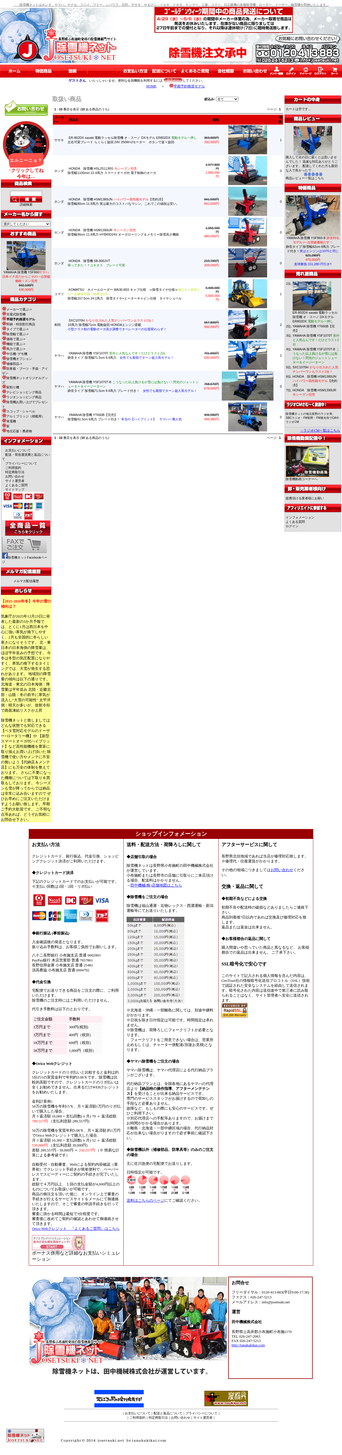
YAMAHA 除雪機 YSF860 (26, 276)
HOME (151, 86)
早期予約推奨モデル (187, 86)
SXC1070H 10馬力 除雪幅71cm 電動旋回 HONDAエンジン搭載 (117, 325)
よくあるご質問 (16, 485)
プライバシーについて (21, 463)
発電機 (9, 421)
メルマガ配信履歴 (26, 581)
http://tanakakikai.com (248, 1345)
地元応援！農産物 (17, 431)
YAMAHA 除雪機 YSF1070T (316, 340)
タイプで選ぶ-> (15, 329)
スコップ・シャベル (18, 411)
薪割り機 (10, 387)
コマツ (59, 294)
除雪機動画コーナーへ (307, 477)
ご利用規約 (13, 467)
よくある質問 (295, 521)
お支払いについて (18, 450)
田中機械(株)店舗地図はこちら (156, 885)
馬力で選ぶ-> (13, 349)
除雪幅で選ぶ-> (15, 334)
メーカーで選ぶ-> (17, 309)
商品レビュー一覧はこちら (305, 178)
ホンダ (59, 171)
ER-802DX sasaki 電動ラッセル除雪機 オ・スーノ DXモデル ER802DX (315, 317)
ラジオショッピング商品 (22, 397)
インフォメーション (300, 517)
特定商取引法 (14, 472)
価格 (216, 119)
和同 (57, 324)
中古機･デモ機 (14, 354)
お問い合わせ (14, 476)
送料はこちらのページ (145, 1201)
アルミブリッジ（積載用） (23, 416)
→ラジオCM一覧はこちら (320, 430)
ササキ (59, 140)
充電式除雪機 (14, 314)
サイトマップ (14, 489)
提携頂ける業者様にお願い (305, 498)
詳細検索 (26, 204)
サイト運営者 (14, 480)
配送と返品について (168, 1413)
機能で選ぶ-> (13, 344)
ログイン (292, 526)
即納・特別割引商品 (18, 324)
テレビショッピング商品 (22, 392)
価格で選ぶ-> (13, 339)
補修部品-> (12, 363)
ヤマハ (59, 355)
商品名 (73, 119)
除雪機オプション (17, 358)
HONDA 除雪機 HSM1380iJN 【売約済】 (315, 381)
